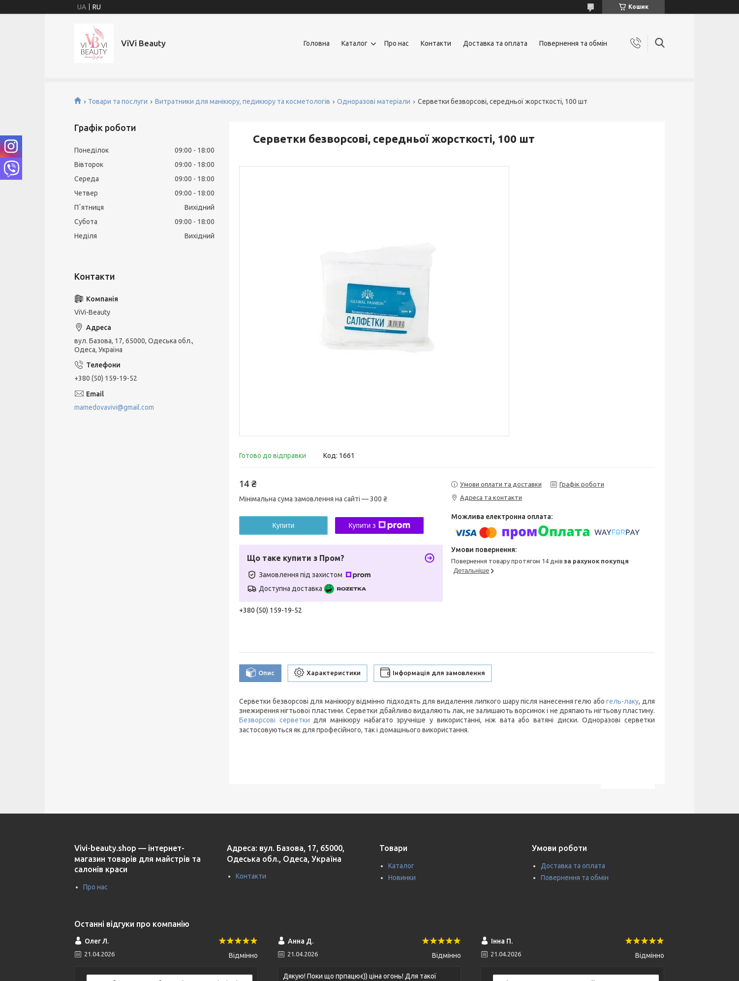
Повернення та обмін (573, 43)
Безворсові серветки (274, 720)
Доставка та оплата (495, 43)
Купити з (379, 525)
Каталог (354, 43)
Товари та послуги (118, 101)
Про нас (396, 43)
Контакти (436, 43)
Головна (317, 43)
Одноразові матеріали (373, 101)
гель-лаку (622, 701)
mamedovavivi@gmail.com (114, 407)
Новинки (402, 878)
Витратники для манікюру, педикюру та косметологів (242, 101)
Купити (284, 525)
